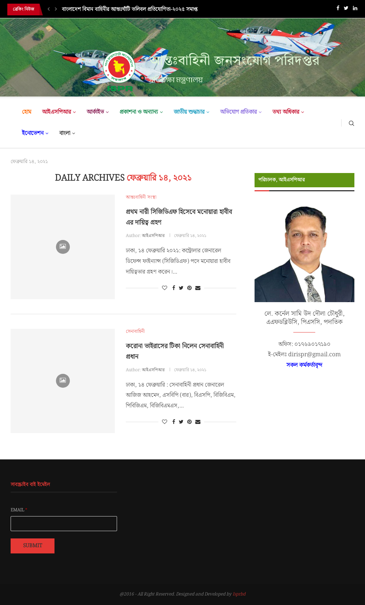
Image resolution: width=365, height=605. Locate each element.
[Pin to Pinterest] (189, 288)
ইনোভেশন (33, 133)
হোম (26, 112)
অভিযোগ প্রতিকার (238, 112)
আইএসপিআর (56, 112)
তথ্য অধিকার (285, 112)
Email (19, 510)
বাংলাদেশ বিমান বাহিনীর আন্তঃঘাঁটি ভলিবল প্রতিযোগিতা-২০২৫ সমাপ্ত (129, 9)
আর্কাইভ (95, 112)
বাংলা (64, 133)
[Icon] (63, 247)
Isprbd (239, 594)
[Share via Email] (197, 288)
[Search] (351, 123)
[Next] (56, 9)
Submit (32, 546)
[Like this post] (164, 288)
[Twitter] (346, 9)
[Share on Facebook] (173, 288)
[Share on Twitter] (181, 288)
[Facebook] (338, 9)
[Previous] (49, 9)
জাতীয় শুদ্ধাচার (189, 112)
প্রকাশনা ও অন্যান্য (139, 112)
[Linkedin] (355, 9)
